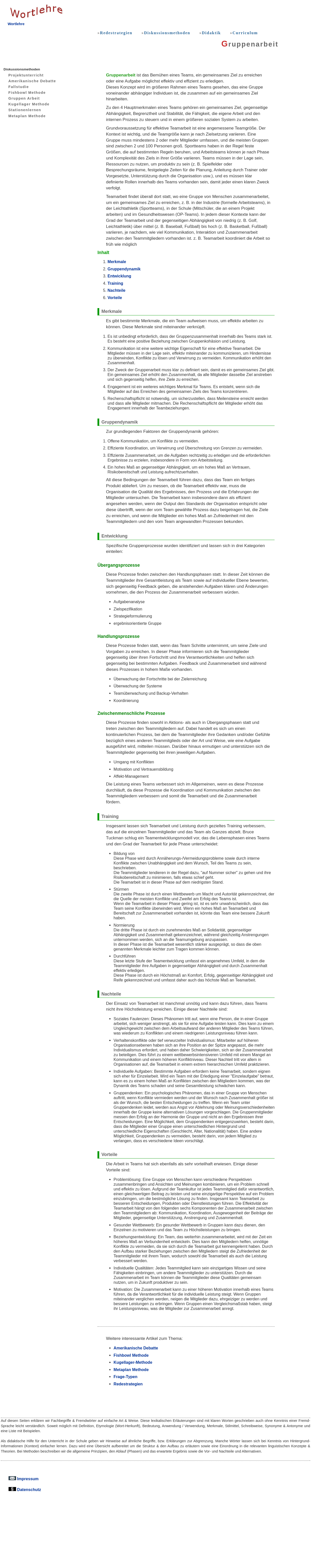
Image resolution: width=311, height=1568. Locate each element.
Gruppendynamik (124, 269)
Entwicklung (119, 276)
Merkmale (117, 261)
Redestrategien (116, 33)
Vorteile (115, 297)
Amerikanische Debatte (28, 81)
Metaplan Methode (23, 116)
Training (115, 283)
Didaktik (211, 33)
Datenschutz (25, 1489)
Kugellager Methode (25, 104)
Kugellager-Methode (133, 1362)
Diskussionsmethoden (167, 33)
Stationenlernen (21, 110)
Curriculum (245, 33)
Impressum (24, 1478)
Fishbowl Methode (23, 93)
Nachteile (116, 290)
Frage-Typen (125, 1376)
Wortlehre (16, 24)
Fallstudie (15, 87)
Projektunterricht (22, 75)
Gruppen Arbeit (20, 98)
